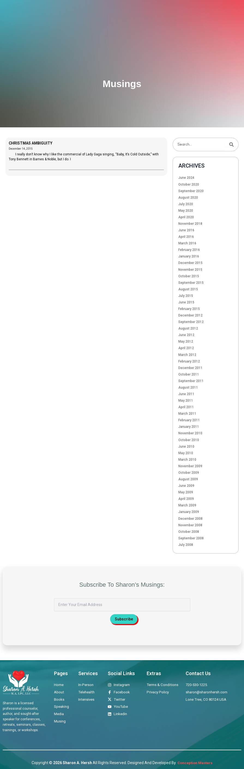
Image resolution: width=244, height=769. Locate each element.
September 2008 (191, 538)
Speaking (156, 13)
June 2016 (186, 230)
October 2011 (188, 374)
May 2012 (185, 341)
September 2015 (191, 283)
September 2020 (191, 191)
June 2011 (186, 394)
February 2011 (189, 420)
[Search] (231, 144)
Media (175, 13)
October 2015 (188, 276)
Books (136, 13)
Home (59, 13)
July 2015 (185, 296)
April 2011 (186, 407)
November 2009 (190, 466)
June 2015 (186, 302)
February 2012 (189, 361)
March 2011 (187, 414)
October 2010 (188, 440)
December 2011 (190, 368)
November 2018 (190, 224)
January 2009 (188, 512)
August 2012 (188, 328)
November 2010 (190, 433)
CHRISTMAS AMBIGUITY (30, 143)
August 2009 (188, 479)
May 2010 (185, 453)
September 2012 (191, 322)
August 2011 (188, 387)
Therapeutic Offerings (105, 13)
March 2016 (187, 243)
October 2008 (188, 532)
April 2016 (186, 237)
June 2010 (186, 446)
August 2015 (188, 289)
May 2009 (185, 492)
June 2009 (186, 486)
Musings (194, 13)
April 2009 (186, 499)
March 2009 (187, 505)
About (75, 13)
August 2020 (188, 197)
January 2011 (188, 427)
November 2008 (190, 525)
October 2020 (188, 184)
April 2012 (186, 348)
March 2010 (187, 460)
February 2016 (189, 250)
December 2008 (190, 519)
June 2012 (186, 335)
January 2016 (188, 256)
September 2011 (191, 381)
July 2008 (185, 545)
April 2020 (186, 217)
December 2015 (190, 263)
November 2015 (190, 270)
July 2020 (185, 204)
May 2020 (185, 211)
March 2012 (187, 355)
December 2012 (190, 315)
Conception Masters (194, 763)
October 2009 (188, 473)
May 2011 (185, 400)
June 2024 (186, 178)
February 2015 (189, 309)
